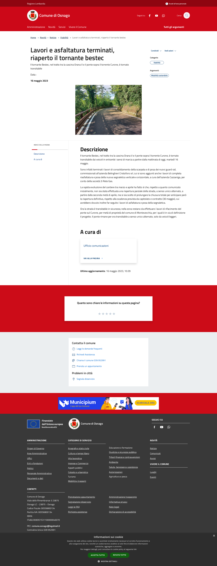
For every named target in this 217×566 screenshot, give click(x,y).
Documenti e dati (35, 478)
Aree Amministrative (37, 453)
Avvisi (153, 458)
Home (33, 37)
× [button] (214, 536)
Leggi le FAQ (74, 507)
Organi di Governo (35, 448)
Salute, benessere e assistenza (123, 467)
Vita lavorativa (75, 458)
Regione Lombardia (36, 3)
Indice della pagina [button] (42, 145)
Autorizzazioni (115, 472)
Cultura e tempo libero (78, 453)
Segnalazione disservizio (79, 502)
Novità (43, 37)
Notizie (53, 37)
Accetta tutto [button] (98, 555)
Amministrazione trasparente (123, 497)
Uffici (29, 458)
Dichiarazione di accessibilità (122, 512)
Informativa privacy (118, 502)
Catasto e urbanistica (78, 472)
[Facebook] (148, 15)
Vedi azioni (171, 50)
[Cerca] (186, 15)
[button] (108, 561)
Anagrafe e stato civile (78, 448)
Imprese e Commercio (78, 463)
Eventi (153, 477)
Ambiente (113, 462)
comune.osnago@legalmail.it (46, 526)
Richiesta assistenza (77, 512)
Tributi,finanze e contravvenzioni (124, 457)
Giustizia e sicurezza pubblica (122, 452)
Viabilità (64, 37)
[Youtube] (155, 15)
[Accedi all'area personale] (176, 3)
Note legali (114, 507)
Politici (30, 468)
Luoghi (153, 472)
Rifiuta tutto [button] (119, 555)
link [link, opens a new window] (135, 549)
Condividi (156, 50)
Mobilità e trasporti (77, 481)
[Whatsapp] (162, 15)
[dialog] (108, 549)
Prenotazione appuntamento (81, 497)
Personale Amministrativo (39, 473)
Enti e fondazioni (35, 463)
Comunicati (155, 453)
